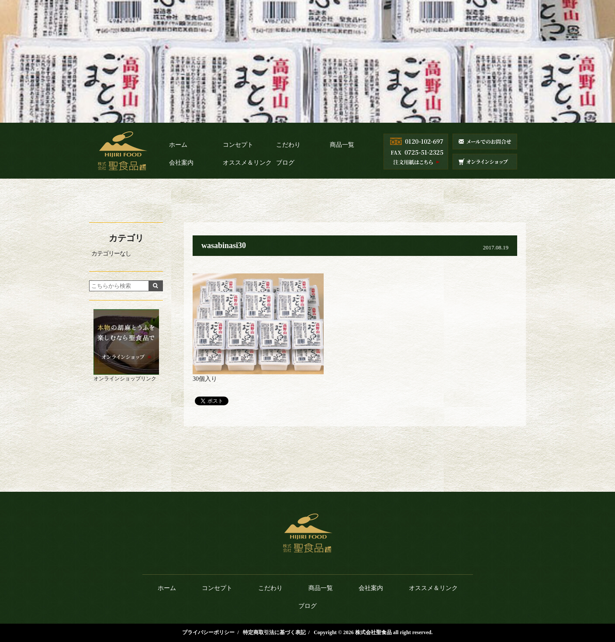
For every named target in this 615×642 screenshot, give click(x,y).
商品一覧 (342, 145)
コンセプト (238, 145)
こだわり (288, 145)
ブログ (285, 162)
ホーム (178, 145)
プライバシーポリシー (208, 632)
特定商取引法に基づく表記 (274, 632)
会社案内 (181, 162)
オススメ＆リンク (247, 162)
